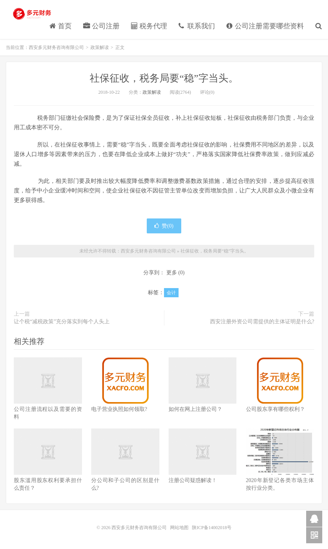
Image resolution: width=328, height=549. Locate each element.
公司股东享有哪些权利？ (275, 409)
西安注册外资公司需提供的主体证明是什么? (262, 321)
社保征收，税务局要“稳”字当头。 (164, 78)
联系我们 (197, 26)
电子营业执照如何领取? (119, 409)
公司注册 (101, 26)
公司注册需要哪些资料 (265, 26)
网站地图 (180, 527)
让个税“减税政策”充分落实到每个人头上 (62, 321)
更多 (171, 272)
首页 (60, 26)
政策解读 (99, 47)
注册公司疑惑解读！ (193, 480)
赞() (163, 226)
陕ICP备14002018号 (211, 527)
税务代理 (149, 26)
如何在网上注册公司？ (195, 409)
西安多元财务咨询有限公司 (32, 14)
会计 (171, 292)
